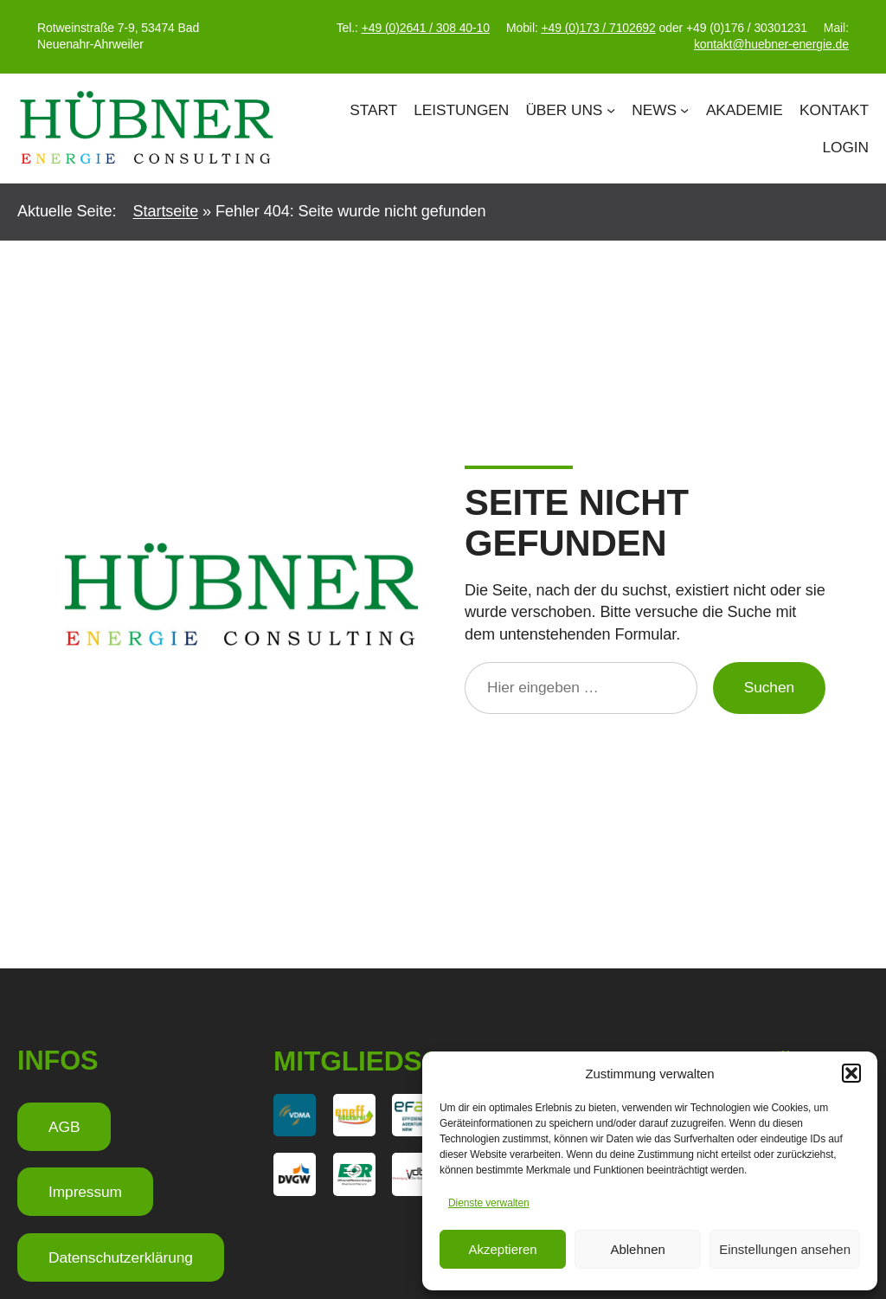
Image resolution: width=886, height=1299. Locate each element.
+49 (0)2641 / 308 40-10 (426, 28)
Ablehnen (637, 1249)
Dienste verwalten (489, 1203)
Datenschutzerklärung (120, 1257)
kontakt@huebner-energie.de (771, 44)
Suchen (769, 687)
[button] (851, 1073)
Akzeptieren (502, 1249)
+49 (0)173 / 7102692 (598, 28)
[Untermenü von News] (684, 110)
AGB (64, 1126)
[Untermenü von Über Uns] (611, 110)
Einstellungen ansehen (785, 1249)
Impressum (85, 1191)
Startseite (166, 211)
